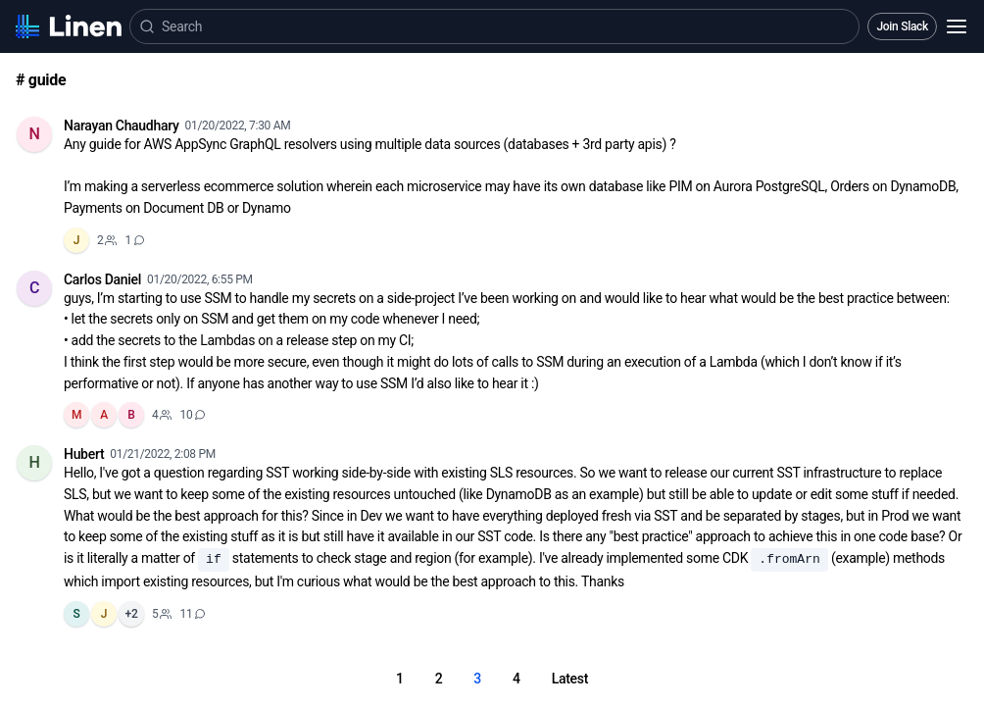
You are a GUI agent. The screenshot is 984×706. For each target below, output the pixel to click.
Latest (570, 678)
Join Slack (902, 26)
